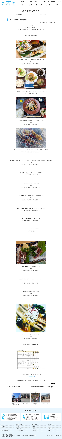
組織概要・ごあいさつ (56, 2)
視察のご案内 (33, 1)
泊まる (30, 4)
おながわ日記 (43, 14)
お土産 (48, 4)
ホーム (2, 424)
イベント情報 (19, 14)
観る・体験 (39, 4)
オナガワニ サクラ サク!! (36, 404)
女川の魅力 (22, 1)
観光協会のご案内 (4, 430)
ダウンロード (19, 428)
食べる (21, 4)
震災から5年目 (45, 403)
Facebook (34, 430)
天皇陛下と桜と (26, 403)
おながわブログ (45, 1)
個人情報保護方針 (20, 430)
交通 (57, 4)
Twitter (49, 430)
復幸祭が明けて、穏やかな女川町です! (16, 404)
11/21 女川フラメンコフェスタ (14, 386)
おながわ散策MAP (31, 376)
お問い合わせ (50, 428)
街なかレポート (31, 14)
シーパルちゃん (35, 428)
